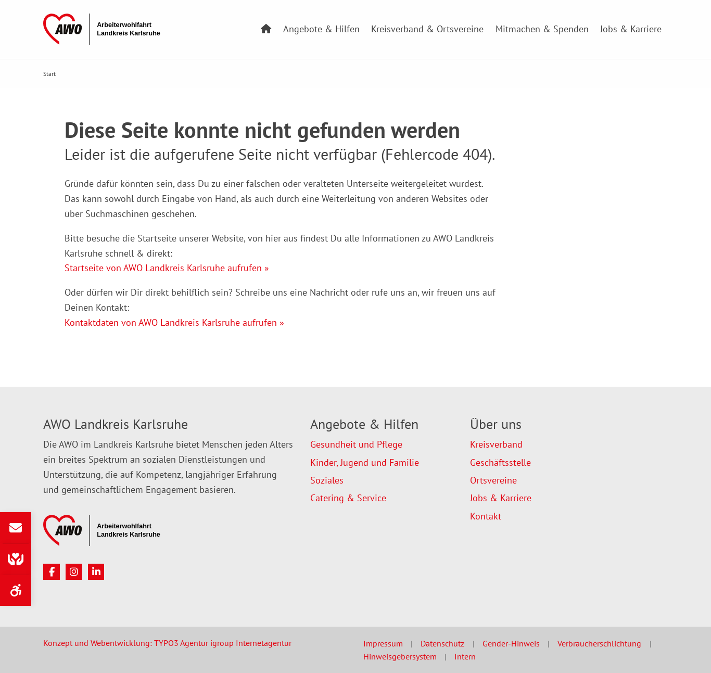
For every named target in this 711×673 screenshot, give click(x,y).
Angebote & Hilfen (321, 29)
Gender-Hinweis (511, 643)
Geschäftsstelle (500, 462)
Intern (465, 656)
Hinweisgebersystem (400, 656)
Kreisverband (496, 444)
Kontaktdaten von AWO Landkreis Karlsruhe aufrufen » (174, 322)
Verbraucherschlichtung (599, 643)
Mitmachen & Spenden (542, 29)
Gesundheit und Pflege (356, 444)
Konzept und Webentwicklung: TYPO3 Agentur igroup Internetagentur (167, 643)
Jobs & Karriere (631, 29)
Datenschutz (442, 643)
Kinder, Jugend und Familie (364, 462)
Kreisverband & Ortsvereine (427, 29)
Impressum (383, 643)
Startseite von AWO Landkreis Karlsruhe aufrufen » (167, 268)
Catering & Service (348, 498)
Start (49, 74)
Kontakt (485, 516)
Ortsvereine (493, 480)
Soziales (327, 480)
